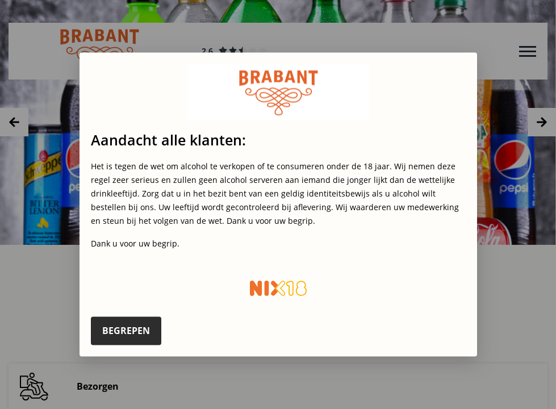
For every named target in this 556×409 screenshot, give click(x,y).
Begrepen (126, 330)
